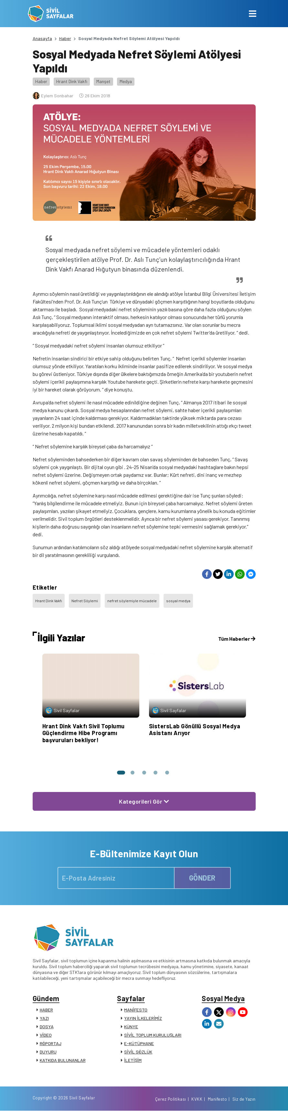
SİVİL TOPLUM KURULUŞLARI (152, 1035)
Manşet (103, 81)
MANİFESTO (135, 1010)
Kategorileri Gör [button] (144, 801)
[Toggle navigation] (253, 13)
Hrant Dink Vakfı (71, 81)
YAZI (44, 1018)
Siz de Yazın (244, 1100)
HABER (46, 1010)
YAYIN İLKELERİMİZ (143, 1018)
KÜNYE (131, 1027)
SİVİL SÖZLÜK (138, 1052)
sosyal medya (178, 600)
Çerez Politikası (170, 1100)
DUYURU (48, 1052)
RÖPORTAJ (50, 1043)
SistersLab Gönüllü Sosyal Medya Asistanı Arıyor (194, 729)
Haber (65, 38)
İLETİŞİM (133, 1060)
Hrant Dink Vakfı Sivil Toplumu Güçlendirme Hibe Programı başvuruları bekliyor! (83, 732)
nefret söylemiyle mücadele (132, 600)
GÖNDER (202, 877)
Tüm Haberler (236, 639)
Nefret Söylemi (84, 600)
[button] (121, 773)
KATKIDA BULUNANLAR (63, 1060)
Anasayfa (42, 38)
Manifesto (217, 1100)
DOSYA (47, 1027)
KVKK (196, 1100)
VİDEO (46, 1035)
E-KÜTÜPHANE (139, 1043)
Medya (126, 81)
